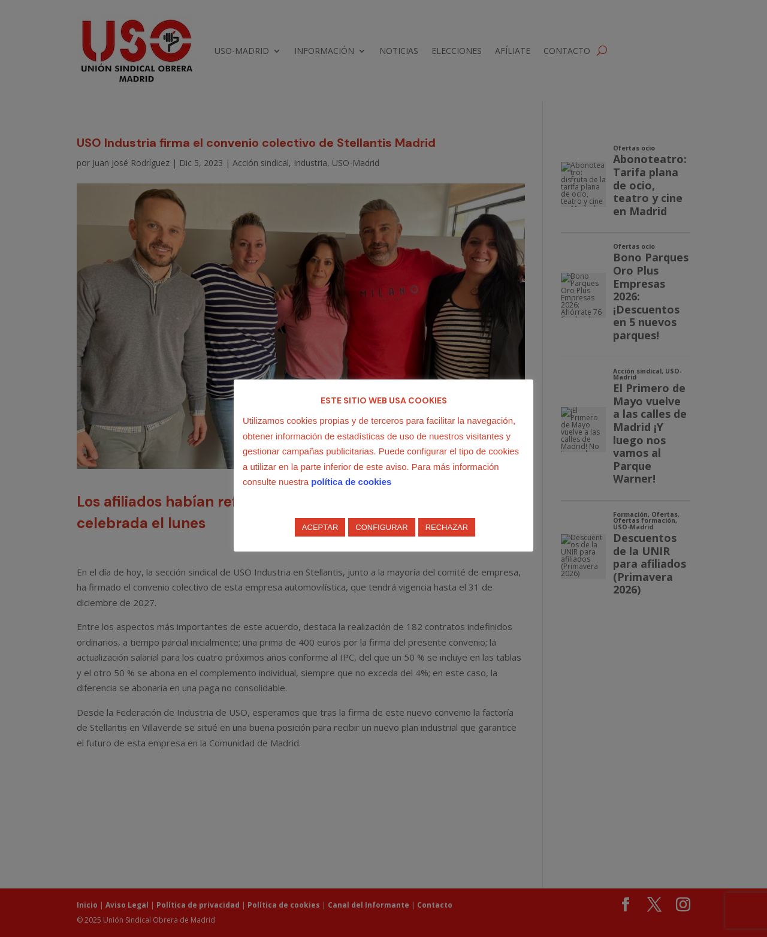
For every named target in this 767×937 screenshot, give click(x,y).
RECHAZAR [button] (447, 527)
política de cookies (351, 482)
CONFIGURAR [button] (381, 527)
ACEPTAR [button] (320, 527)
